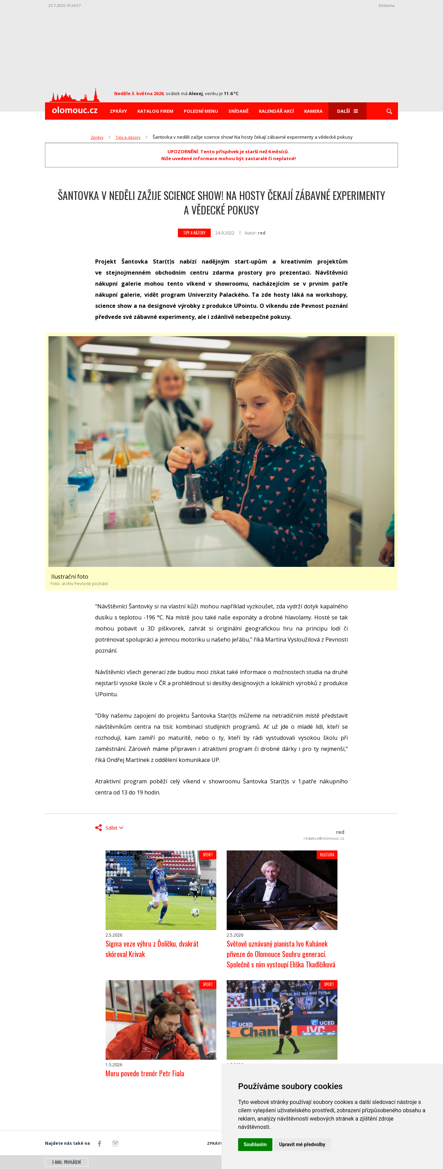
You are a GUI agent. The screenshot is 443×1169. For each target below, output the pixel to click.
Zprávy (118, 111)
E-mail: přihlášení (66, 1162)
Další (347, 111)
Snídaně (238, 111)
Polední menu (201, 111)
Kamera (313, 111)
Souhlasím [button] (255, 1144)
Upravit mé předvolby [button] (302, 1144)
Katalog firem (155, 111)
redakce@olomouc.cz (324, 838)
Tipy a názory (128, 137)
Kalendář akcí (276, 111)
